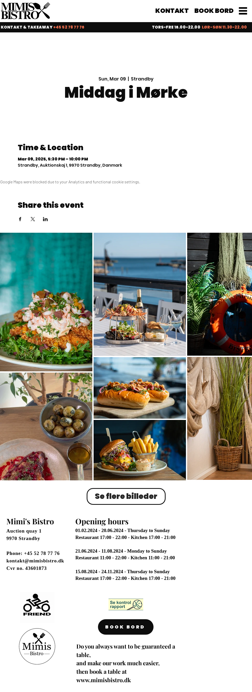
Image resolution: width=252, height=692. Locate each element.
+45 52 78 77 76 (42, 553)
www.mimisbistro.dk (103, 680)
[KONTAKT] (172, 10)
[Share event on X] (32, 219)
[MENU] (243, 10)
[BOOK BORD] (214, 10)
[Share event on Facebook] (20, 219)
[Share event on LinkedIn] (45, 219)
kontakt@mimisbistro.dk (35, 560)
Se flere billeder (126, 496)
